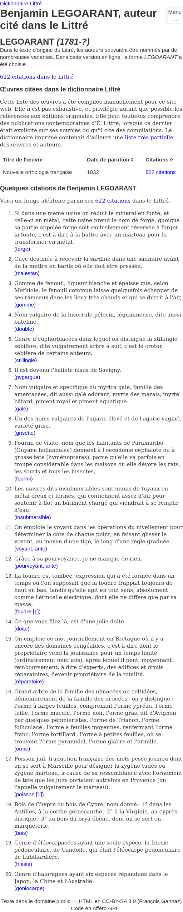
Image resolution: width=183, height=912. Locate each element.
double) (25, 329)
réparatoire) (30, 681)
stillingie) (26, 360)
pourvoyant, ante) (37, 566)
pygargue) (28, 377)
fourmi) (24, 478)
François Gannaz (159, 901)
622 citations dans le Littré (37, 77)
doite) (23, 629)
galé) (22, 408)
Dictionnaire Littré (21, 3)
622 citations (160, 172)
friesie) (24, 864)
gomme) (26, 304)
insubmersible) (33, 517)
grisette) (25, 433)
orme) (23, 749)
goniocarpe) (30, 888)
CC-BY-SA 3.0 (119, 901)
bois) (22, 833)
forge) (23, 249)
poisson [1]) (30, 794)
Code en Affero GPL (95, 908)
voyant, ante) (31, 548)
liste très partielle (149, 137)
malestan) (28, 273)
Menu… (175, 15)
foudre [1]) (28, 611)
